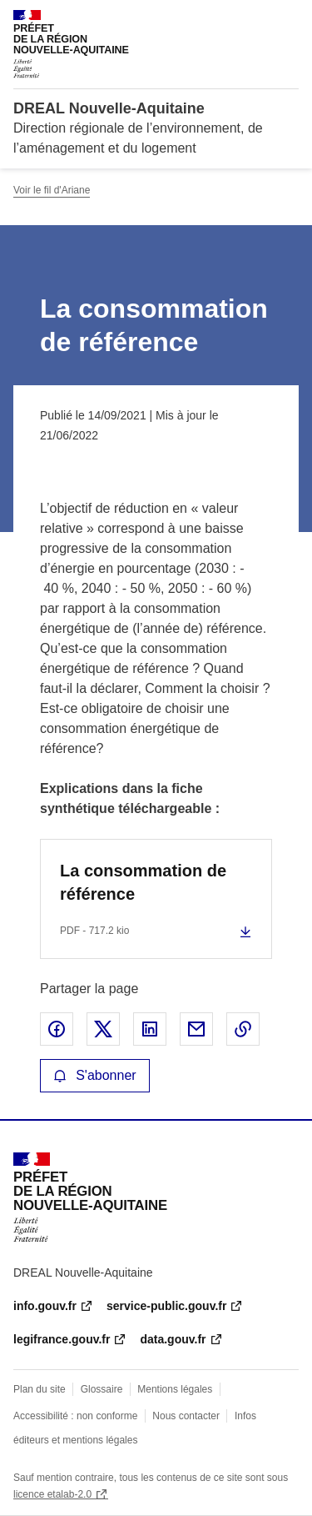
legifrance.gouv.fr (61, 1339)
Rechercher (255, 20)
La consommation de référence (143, 882)
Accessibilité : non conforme (75, 1416)
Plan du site (39, 1389)
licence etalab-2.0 (52, 1494)
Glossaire (102, 1389)
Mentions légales (174, 1389)
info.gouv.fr (45, 1306)
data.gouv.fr (173, 1339)
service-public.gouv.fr (166, 1306)
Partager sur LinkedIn (149, 1029)
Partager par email (196, 1029)
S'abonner (94, 1075)
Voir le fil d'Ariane (51, 190)
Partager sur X (103, 1029)
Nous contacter (186, 1416)
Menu (288, 20)
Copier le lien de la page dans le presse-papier (243, 1029)
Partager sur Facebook (56, 1029)
